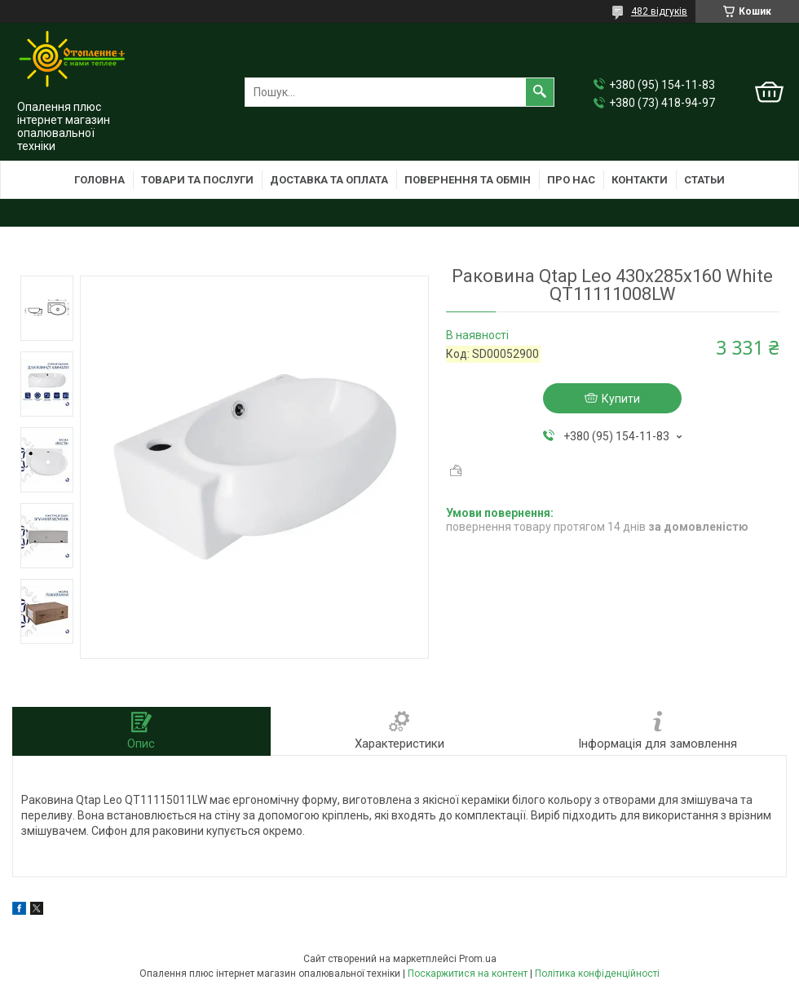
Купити (621, 398)
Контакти (639, 180)
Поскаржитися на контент (468, 973)
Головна (99, 180)
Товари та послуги (197, 180)
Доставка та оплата (329, 180)
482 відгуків (659, 11)
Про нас (571, 180)
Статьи (704, 180)
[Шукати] (540, 92)
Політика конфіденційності (597, 973)
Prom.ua (478, 959)
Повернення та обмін (467, 180)
